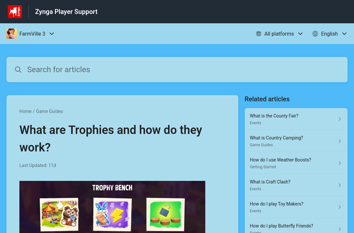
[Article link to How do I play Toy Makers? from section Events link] (296, 207)
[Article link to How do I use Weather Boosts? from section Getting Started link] (296, 163)
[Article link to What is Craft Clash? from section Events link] (296, 185)
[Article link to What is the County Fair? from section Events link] (296, 119)
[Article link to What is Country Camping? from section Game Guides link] (296, 141)
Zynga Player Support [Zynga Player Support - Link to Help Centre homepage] (66, 12)
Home (25, 111)
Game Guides (49, 111)
